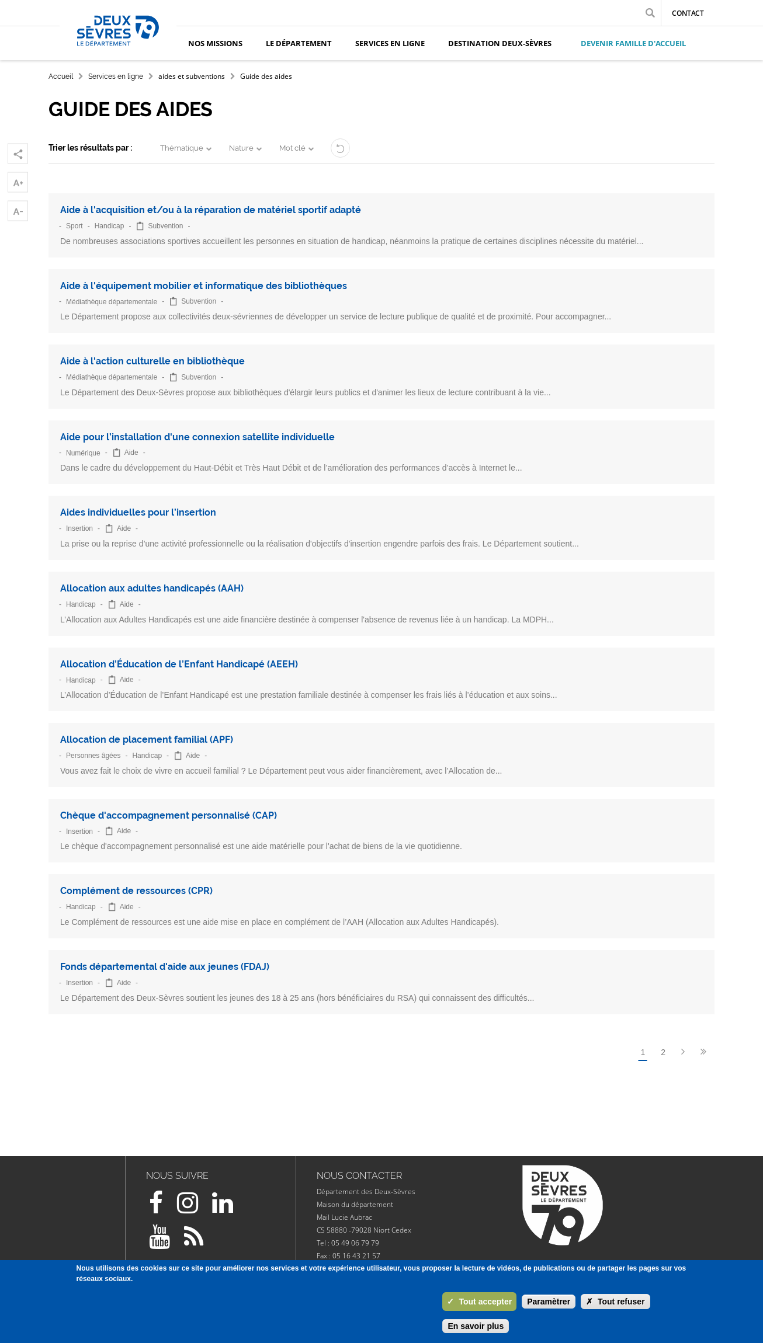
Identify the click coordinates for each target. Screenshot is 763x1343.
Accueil (60, 76)
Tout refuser (615, 1301)
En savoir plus (476, 1326)
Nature (241, 148)
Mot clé (292, 148)
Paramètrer (548, 1301)
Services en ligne (115, 76)
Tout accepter (479, 1301)
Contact (688, 13)
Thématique (181, 148)
